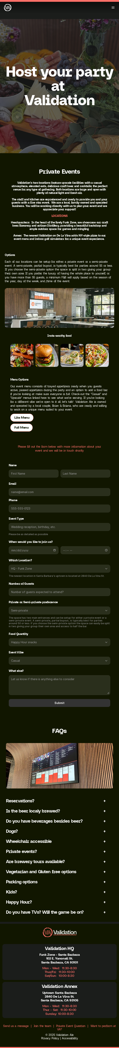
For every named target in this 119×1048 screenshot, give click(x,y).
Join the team (42, 1026)
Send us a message (15, 1026)
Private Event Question (70, 1026)
